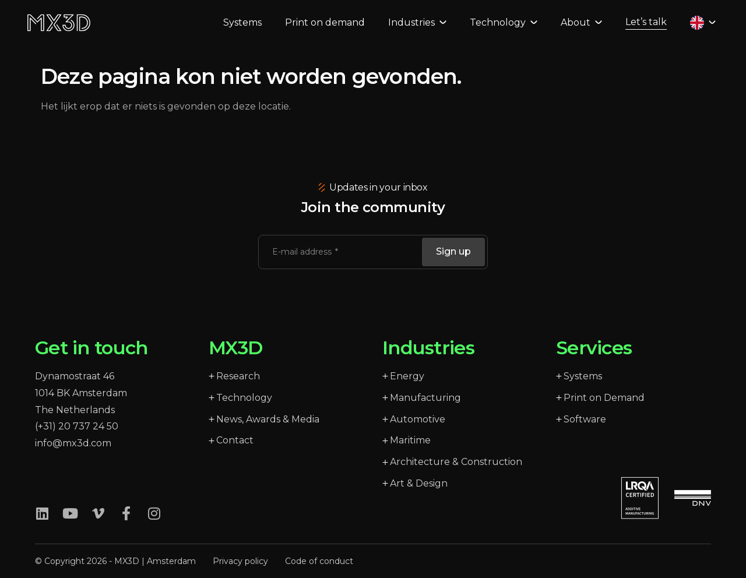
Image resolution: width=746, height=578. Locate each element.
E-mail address (303, 251)
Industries (412, 29)
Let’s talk (641, 28)
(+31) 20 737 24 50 (76, 426)
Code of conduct (319, 561)
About (576, 29)
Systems (238, 29)
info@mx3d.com (73, 443)
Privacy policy (240, 561)
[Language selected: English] (698, 30)
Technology (499, 29)
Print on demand (320, 29)
